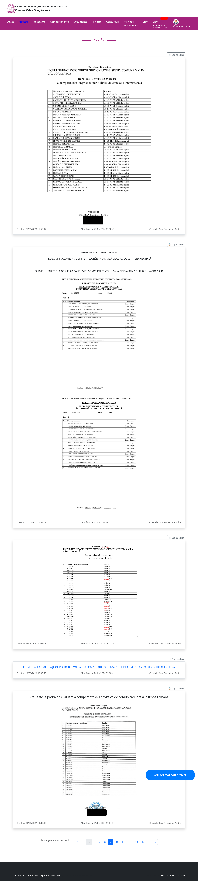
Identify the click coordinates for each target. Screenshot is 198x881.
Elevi (145, 21)
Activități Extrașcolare (131, 23)
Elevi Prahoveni (161, 23)
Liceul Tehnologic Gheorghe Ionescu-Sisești (38, 875)
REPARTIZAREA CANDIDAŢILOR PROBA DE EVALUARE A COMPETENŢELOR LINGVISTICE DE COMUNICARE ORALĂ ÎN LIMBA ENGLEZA (99, 667)
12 (129, 842)
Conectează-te (181, 23)
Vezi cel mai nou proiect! (170, 775)
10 (116, 842)
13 (136, 842)
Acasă (10, 21)
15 (149, 842)
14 (143, 842)
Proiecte (96, 21)
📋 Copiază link (176, 54)
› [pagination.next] (155, 842)
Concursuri (112, 21)
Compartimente (59, 21)
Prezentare (38, 21)
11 (123, 842)
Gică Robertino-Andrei (173, 875)
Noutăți (23, 21)
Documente (80, 21)
